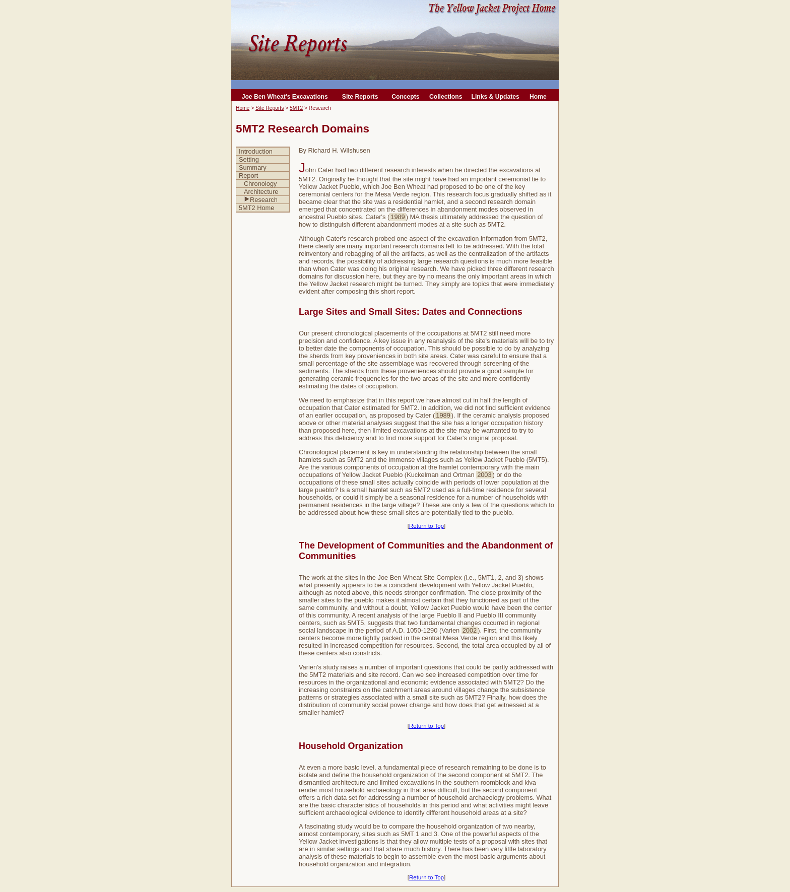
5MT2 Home (256, 208)
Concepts (405, 96)
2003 (484, 474)
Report (248, 175)
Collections (446, 96)
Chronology (260, 183)
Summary (253, 167)
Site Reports (360, 96)
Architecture (261, 191)
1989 (397, 217)
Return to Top (426, 526)
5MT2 (296, 108)
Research (261, 199)
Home (538, 96)
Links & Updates (495, 96)
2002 (470, 630)
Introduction (256, 151)
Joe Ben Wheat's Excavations (285, 96)
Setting (249, 159)
